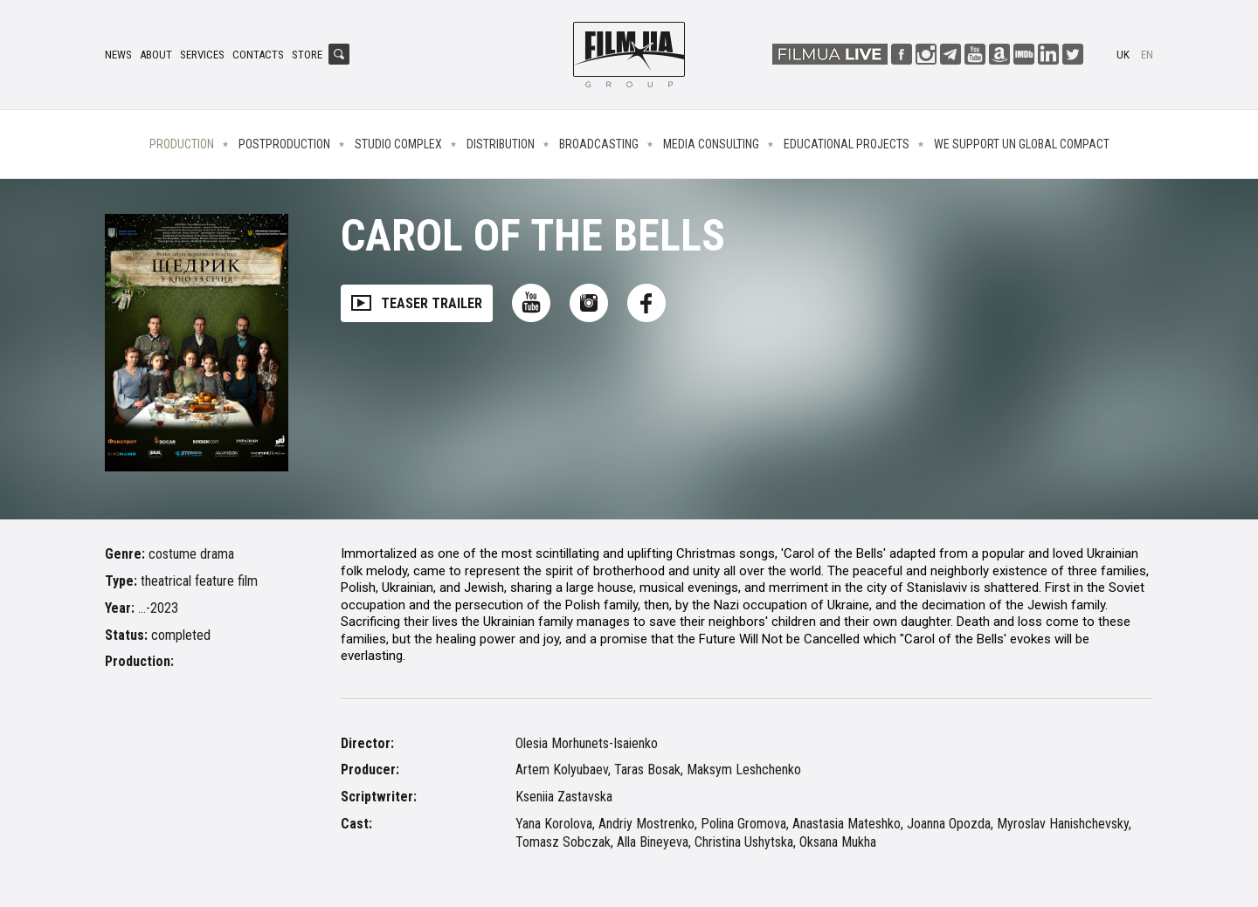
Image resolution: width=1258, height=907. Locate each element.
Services (202, 54)
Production (181, 144)
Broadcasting (599, 144)
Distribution (501, 144)
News (118, 54)
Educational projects (846, 144)
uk (1123, 54)
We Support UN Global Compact (1021, 144)
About (156, 54)
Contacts (258, 54)
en (1147, 54)
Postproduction (284, 144)
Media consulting (711, 144)
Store (307, 54)
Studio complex (398, 144)
